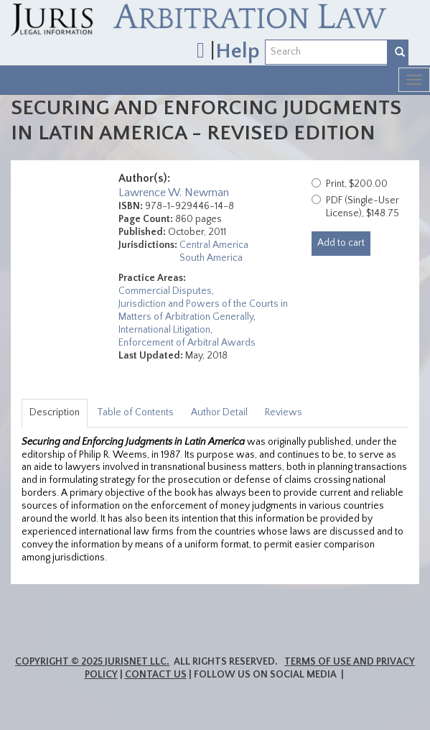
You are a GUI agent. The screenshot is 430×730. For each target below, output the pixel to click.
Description (54, 412)
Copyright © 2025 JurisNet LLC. (92, 661)
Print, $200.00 (357, 184)
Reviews (283, 412)
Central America (213, 245)
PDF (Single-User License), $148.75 (362, 207)
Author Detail (219, 412)
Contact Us (156, 674)
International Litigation (164, 330)
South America (211, 258)
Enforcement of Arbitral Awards (187, 342)
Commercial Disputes (165, 291)
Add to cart (341, 243)
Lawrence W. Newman (173, 192)
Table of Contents (135, 412)
